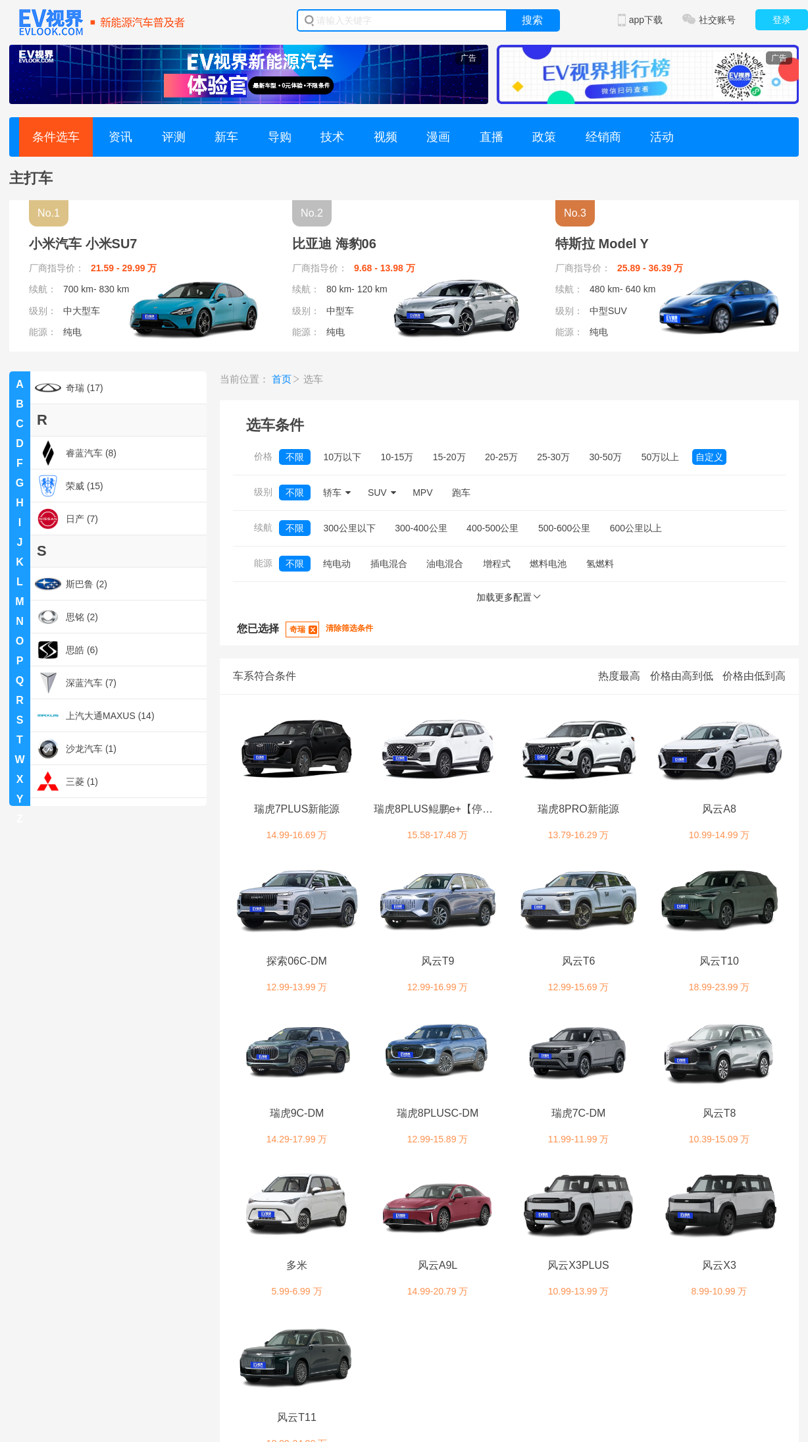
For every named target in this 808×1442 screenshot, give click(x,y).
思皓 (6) (66, 650)
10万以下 (342, 457)
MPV (422, 492)
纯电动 (337, 563)
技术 (332, 137)
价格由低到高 (754, 675)
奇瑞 (297, 629)
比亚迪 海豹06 (334, 243)
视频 (385, 137)
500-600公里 (564, 528)
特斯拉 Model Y (602, 243)
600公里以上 (636, 528)
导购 (279, 137)
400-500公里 (492, 528)
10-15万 (396, 457)
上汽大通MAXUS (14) (95, 716)
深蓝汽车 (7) (75, 683)
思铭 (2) (66, 617)
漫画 (438, 137)
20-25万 (501, 457)
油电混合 (444, 563)
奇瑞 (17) (69, 388)
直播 (491, 137)
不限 (295, 457)
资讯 (120, 137)
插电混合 (388, 563)
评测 (174, 137)
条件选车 (56, 137)
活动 (662, 137)
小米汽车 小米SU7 (83, 243)
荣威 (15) (69, 486)
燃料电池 (548, 563)
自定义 (709, 457)
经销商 (603, 137)
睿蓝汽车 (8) (75, 453)
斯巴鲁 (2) (71, 584)
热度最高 (619, 675)
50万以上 (661, 457)
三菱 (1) (66, 781)
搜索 (532, 20)
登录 (781, 19)
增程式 (497, 563)
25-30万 (553, 457)
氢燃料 (600, 563)
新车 (226, 137)
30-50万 (606, 457)
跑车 (461, 492)
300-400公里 (421, 528)
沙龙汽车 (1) (75, 748)
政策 (544, 137)
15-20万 (449, 457)
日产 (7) (66, 519)
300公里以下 (349, 528)
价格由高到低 (681, 675)
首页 (281, 379)
